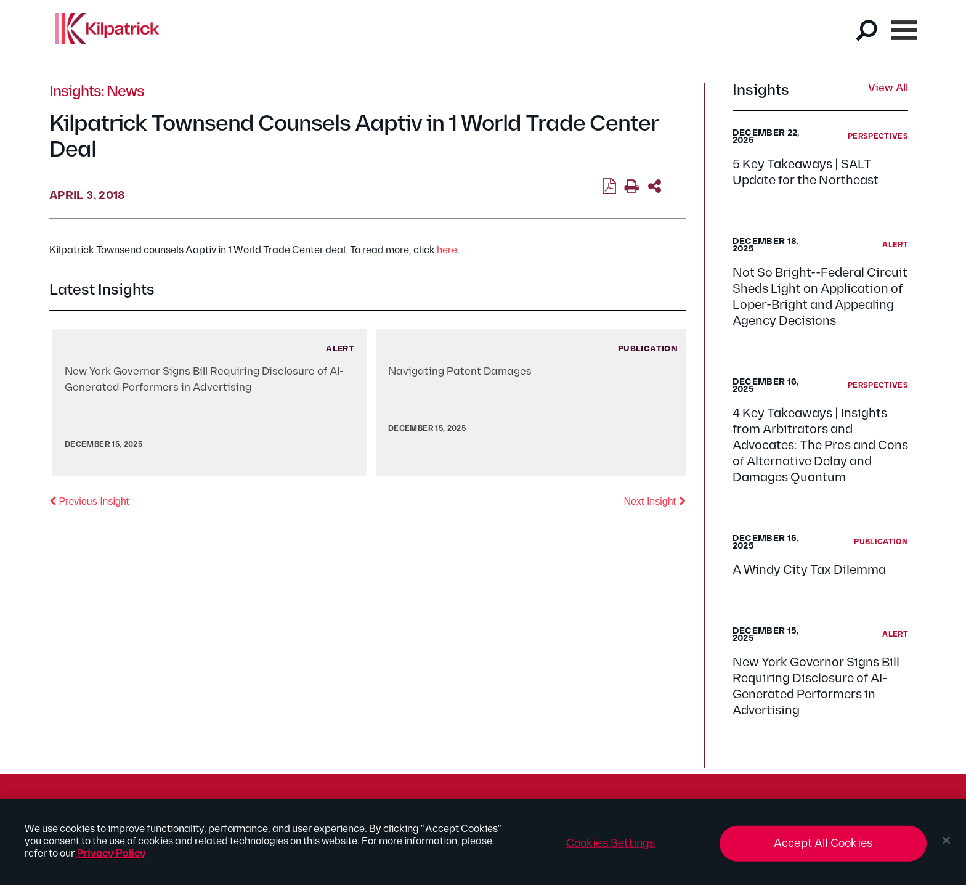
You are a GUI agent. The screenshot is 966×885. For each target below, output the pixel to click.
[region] (483, 842)
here (447, 250)
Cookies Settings (611, 843)
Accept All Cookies (823, 843)
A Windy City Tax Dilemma (809, 570)
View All (888, 88)
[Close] (946, 840)
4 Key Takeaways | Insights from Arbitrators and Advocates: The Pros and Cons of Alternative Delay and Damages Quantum (820, 445)
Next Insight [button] (655, 500)
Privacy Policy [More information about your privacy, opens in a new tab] (111, 854)
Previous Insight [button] (89, 500)
